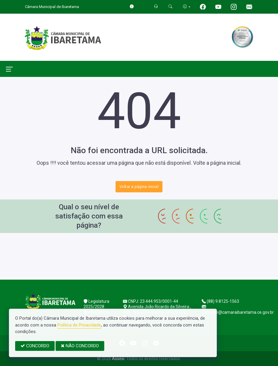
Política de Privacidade (79, 325)
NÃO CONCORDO (80, 345)
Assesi (118, 358)
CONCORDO (34, 345)
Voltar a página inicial (139, 186)
